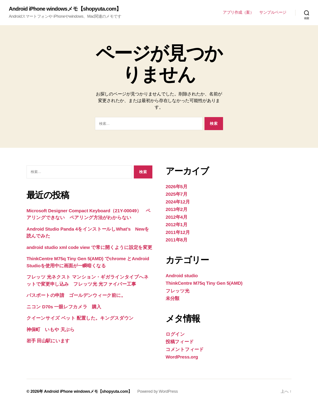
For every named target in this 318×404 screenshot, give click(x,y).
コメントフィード (185, 349)
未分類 (172, 298)
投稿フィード (180, 341)
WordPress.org (182, 356)
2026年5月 (176, 186)
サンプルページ (272, 12)
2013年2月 (176, 209)
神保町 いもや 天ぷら (50, 329)
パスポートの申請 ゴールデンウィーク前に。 (75, 295)
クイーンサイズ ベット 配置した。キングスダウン (80, 318)
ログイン (175, 334)
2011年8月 (176, 239)
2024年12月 (178, 201)
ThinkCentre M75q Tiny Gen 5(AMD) (204, 283)
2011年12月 (178, 232)
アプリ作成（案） (238, 12)
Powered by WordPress (157, 391)
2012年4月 (176, 217)
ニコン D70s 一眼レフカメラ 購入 (63, 306)
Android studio (182, 275)
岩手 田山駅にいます (48, 340)
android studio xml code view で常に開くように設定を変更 (89, 247)
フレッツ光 (177, 290)
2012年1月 (176, 224)
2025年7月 (176, 194)
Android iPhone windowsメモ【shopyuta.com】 (65, 8)
